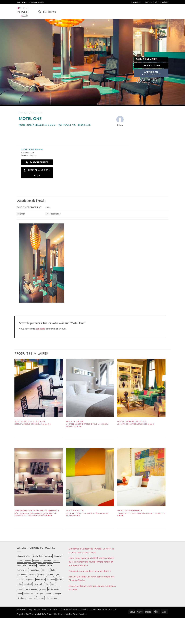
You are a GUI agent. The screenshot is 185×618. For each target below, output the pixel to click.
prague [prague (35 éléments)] (43, 589)
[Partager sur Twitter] (143, 80)
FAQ (30, 610)
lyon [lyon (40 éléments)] (57, 575)
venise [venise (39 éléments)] (41, 598)
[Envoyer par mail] (149, 80)
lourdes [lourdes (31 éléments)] (50, 575)
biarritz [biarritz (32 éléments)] (27, 560)
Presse (37, 610)
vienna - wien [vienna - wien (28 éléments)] (52, 598)
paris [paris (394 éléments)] (53, 584)
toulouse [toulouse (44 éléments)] (32, 598)
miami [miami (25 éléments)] (59, 579)
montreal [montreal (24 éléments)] (28, 584)
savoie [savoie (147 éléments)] (48, 593)
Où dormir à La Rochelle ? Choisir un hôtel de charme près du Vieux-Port (91, 550)
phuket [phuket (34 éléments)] (20, 589)
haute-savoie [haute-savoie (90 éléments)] (22, 570)
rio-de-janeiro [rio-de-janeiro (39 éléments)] (53, 589)
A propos (148, 2)
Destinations (49, 11)
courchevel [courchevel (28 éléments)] (21, 565)
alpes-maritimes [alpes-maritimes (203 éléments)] (23, 556)
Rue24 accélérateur (78, 614)
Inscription (136, 2)
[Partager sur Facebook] (138, 80)
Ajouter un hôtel (161, 2)
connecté (40, 328)
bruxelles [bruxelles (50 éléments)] (47, 560)
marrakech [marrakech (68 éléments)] (40, 579)
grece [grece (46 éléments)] (50, 565)
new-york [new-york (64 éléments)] (38, 584)
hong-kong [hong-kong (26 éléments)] (35, 570)
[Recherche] (39, 12)
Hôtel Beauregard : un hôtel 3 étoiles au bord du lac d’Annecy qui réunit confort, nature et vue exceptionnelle (91, 561)
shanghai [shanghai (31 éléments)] (57, 593)
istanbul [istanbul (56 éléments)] (45, 570)
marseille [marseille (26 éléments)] (51, 579)
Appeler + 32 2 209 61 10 (37, 173)
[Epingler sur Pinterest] (154, 80)
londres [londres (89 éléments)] (41, 575)
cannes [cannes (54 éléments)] (56, 560)
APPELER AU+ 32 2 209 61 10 (151, 73)
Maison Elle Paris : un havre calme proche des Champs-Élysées (92, 578)
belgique (24, 112)
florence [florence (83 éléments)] (41, 565)
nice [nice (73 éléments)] (46, 584)
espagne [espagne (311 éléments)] (32, 565)
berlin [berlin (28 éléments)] (19, 560)
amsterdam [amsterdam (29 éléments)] (37, 556)
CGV (55, 610)
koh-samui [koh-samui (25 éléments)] (21, 575)
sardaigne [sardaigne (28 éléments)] (39, 593)
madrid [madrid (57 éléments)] (20, 579)
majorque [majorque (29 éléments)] (30, 579)
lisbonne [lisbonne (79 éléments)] (32, 575)
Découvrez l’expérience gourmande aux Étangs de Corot (92, 587)
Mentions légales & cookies (73, 610)
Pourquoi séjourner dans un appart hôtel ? (90, 570)
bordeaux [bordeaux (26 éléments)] (37, 560)
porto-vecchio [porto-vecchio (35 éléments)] (31, 589)
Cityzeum (62, 614)
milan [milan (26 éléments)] (19, 584)
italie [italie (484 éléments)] (53, 570)
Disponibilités (36, 162)
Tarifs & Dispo (151, 65)
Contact (46, 610)
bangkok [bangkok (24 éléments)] (48, 556)
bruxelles (36, 112)
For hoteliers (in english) (103, 610)
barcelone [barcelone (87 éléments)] (58, 556)
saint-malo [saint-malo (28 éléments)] (28, 593)
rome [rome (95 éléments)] (19, 593)
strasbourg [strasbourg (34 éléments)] (21, 598)
